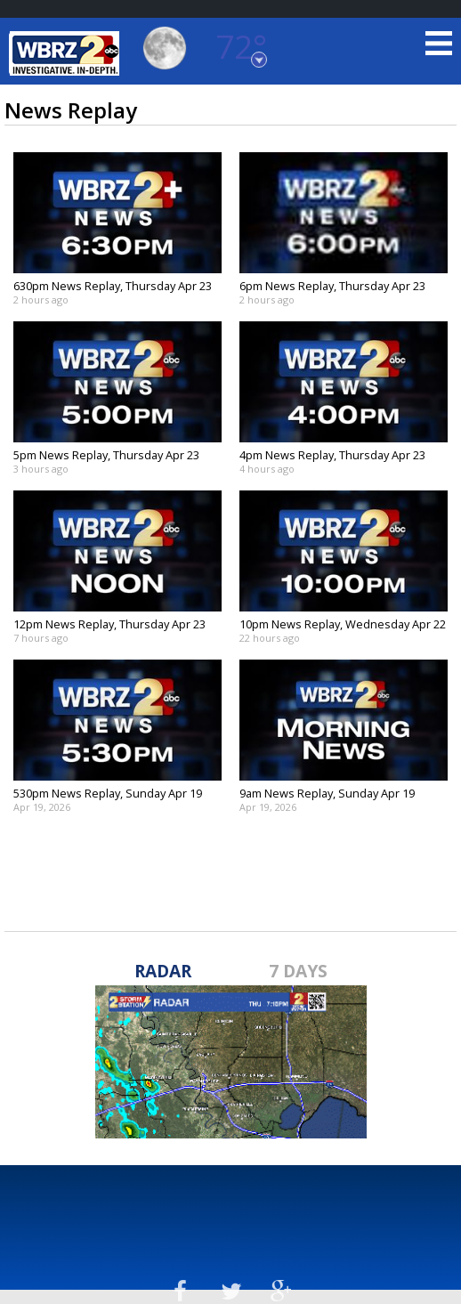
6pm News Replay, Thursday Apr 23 (332, 286)
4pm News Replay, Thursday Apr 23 (332, 455)
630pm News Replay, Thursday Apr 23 (112, 286)
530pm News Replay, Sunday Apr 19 (107, 793)
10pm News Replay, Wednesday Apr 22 (342, 624)
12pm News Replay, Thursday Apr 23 (109, 624)
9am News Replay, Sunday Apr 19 (327, 793)
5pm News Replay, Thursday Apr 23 (106, 455)
